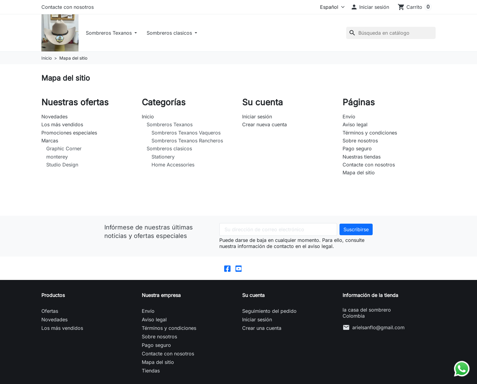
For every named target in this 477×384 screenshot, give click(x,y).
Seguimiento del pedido (269, 312)
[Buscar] (391, 33)
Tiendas (151, 372)
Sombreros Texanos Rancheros (187, 142)
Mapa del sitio (359, 174)
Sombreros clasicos (171, 33)
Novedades (54, 118)
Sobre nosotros (360, 142)
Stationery (163, 158)
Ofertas (49, 312)
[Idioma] (327, 7)
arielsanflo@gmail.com (378, 329)
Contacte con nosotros (67, 7)
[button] (370, 7)
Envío (349, 118)
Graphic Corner (64, 150)
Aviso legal (355, 126)
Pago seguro (357, 150)
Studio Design (62, 166)
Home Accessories (172, 166)
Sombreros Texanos (110, 33)
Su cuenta (253, 297)
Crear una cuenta (261, 329)
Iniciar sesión (257, 118)
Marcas (49, 142)
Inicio (148, 118)
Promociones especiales (69, 134)
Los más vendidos (62, 126)
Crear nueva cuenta (264, 126)
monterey (57, 158)
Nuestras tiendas (362, 158)
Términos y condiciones (370, 134)
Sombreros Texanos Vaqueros (186, 134)
